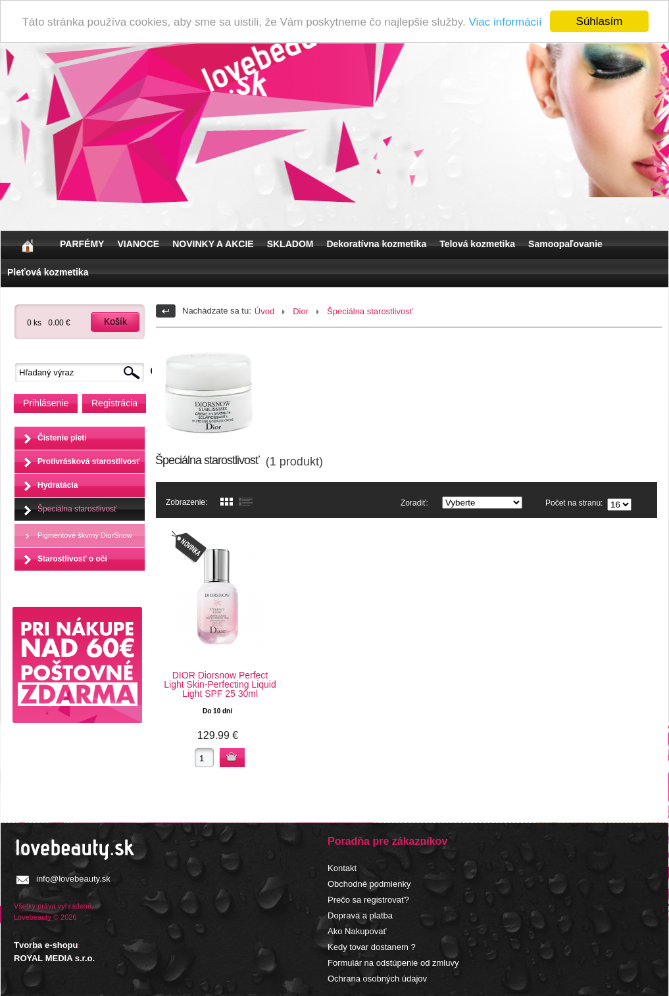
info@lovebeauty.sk (73, 879)
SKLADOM (290, 244)
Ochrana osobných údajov (377, 979)
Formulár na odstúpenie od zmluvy (393, 963)
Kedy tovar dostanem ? (372, 947)
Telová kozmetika (477, 244)
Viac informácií (504, 21)
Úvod (264, 311)
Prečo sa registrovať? (368, 900)
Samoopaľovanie (565, 244)
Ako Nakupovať (357, 931)
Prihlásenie (45, 403)
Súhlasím (599, 21)
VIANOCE (138, 244)
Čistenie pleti (62, 437)
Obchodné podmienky (369, 884)
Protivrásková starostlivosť (88, 460)
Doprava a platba (360, 915)
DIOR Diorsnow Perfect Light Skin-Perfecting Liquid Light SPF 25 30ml (220, 684)
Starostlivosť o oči (72, 558)
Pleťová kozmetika (47, 272)
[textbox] (83, 372)
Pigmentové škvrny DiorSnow (84, 534)
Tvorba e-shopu (46, 945)
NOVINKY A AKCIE (212, 244)
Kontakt (342, 868)
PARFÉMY (82, 244)
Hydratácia (57, 484)
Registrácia (114, 403)
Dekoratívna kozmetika (376, 244)
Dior (301, 311)
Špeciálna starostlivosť (77, 508)
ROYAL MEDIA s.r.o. (54, 958)
